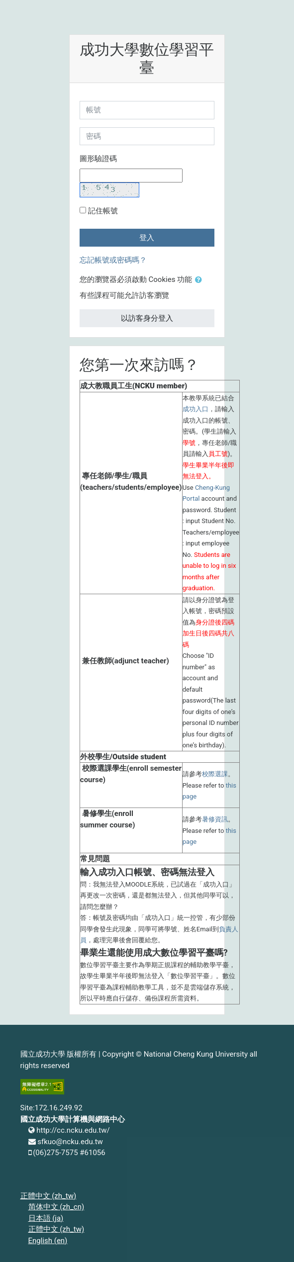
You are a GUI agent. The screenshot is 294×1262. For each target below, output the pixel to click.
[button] (200, 280)
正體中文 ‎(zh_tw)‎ (48, 1195)
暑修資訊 (215, 819)
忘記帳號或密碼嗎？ (113, 260)
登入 (146, 237)
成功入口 (195, 409)
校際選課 (215, 774)
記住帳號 (103, 210)
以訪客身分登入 (147, 318)
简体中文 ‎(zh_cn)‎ (56, 1206)
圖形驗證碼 (98, 158)
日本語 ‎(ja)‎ (46, 1218)
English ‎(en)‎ (48, 1240)
